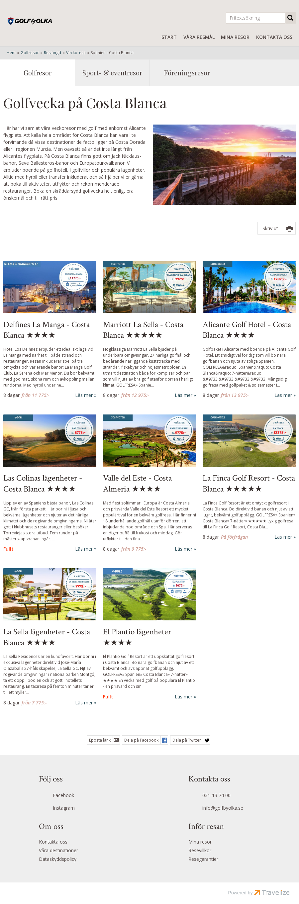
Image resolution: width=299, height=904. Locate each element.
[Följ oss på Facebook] (75, 796)
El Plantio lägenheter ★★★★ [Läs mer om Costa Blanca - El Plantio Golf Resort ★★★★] (137, 637)
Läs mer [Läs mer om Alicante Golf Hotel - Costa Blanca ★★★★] (283, 395)
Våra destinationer (58, 850)
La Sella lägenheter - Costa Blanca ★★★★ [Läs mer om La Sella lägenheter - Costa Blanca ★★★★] (46, 637)
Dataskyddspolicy (57, 859)
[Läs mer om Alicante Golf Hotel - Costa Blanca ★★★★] (249, 330)
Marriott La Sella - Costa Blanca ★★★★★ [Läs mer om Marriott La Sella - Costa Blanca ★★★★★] (143, 330)
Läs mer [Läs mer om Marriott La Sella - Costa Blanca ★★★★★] (183, 395)
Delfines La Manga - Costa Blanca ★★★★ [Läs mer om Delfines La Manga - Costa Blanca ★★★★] (46, 330)
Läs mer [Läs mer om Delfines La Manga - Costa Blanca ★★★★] (84, 395)
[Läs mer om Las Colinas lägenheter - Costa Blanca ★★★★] (49, 483)
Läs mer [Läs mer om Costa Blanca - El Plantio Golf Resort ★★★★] (183, 696)
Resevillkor (199, 850)
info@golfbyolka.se (222, 808)
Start (169, 37)
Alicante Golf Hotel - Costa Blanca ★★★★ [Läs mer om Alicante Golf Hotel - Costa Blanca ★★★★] (247, 330)
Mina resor (235, 37)
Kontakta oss (274, 37)
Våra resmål (199, 37)
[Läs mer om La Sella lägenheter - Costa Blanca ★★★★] (49, 637)
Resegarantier (203, 859)
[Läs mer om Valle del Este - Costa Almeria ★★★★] (149, 483)
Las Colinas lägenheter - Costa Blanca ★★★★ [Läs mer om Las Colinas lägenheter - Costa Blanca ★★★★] (42, 484)
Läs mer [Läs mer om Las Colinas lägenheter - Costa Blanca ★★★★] (84, 549)
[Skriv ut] (276, 228)
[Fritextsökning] (256, 18)
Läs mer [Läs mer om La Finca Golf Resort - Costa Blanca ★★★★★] (283, 537)
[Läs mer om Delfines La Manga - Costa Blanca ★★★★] (49, 330)
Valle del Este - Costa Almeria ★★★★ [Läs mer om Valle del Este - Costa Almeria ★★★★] (137, 484)
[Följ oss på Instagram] (75, 808)
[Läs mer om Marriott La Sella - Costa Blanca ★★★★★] (149, 330)
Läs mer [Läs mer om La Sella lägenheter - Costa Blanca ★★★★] (84, 702)
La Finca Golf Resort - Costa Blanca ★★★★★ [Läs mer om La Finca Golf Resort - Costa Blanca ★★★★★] (249, 484)
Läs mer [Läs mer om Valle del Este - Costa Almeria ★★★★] (183, 549)
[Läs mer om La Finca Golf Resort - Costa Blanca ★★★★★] (249, 477)
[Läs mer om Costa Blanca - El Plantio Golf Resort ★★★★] (149, 634)
